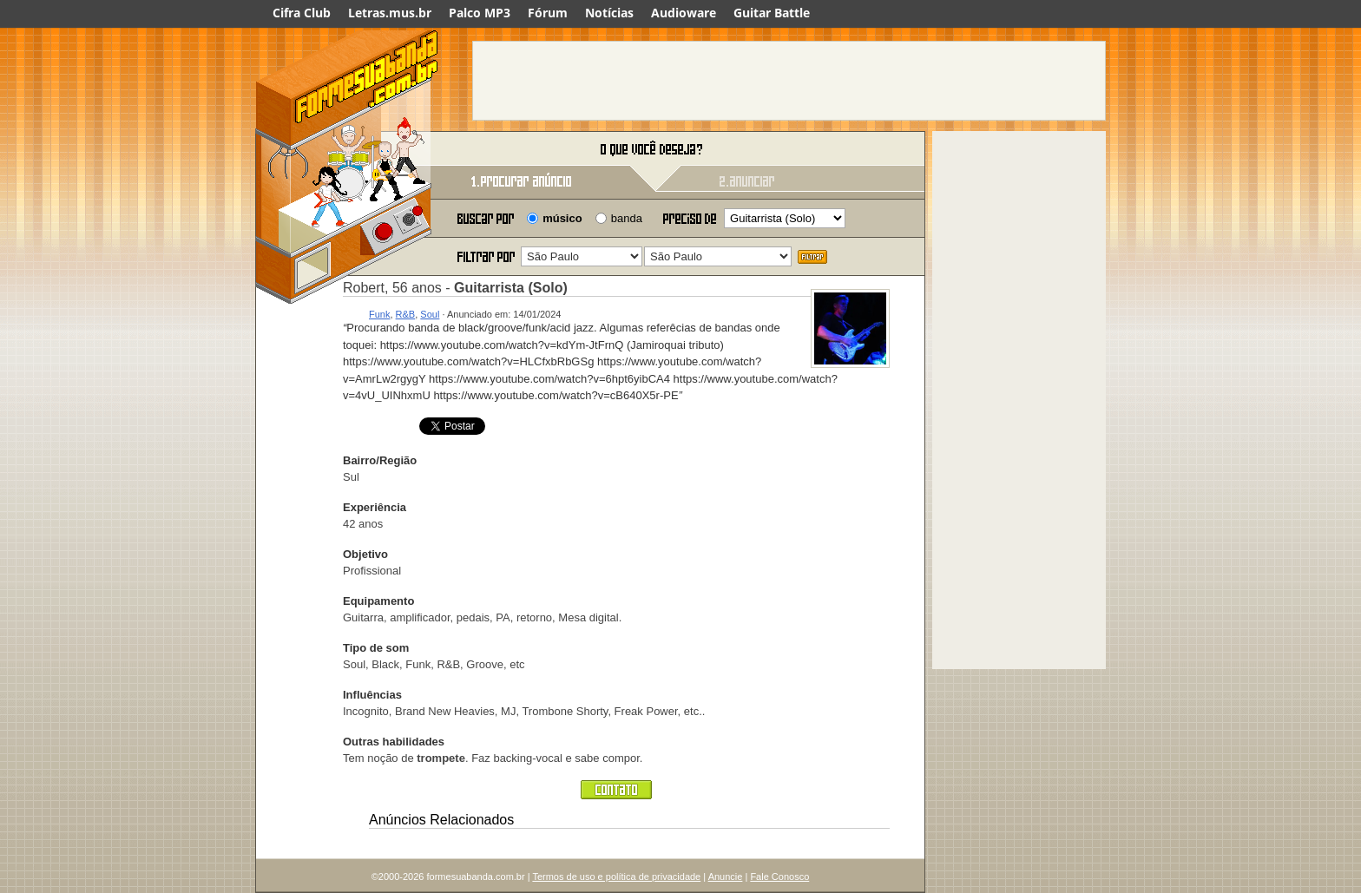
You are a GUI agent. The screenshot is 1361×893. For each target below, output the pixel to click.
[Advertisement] (789, 81)
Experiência (374, 507)
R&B (406, 314)
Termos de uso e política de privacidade (616, 876)
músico (562, 218)
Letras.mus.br (389, 12)
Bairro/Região (380, 460)
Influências (372, 694)
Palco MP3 (479, 12)
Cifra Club (302, 12)
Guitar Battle (771, 12)
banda (626, 218)
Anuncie (725, 876)
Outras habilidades (393, 741)
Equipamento (378, 600)
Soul (429, 314)
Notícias (609, 12)
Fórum (548, 12)
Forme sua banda (346, 149)
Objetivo (365, 554)
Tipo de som (376, 647)
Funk (379, 314)
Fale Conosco (779, 876)
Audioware (683, 12)
